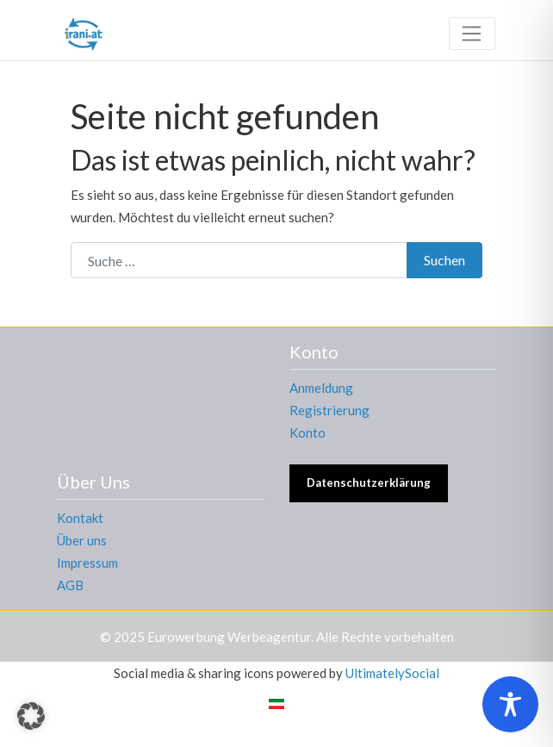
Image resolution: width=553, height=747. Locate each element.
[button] (31, 716)
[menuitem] (276, 703)
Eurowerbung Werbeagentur (229, 636)
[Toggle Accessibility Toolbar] (510, 704)
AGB (70, 585)
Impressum (87, 562)
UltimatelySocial (392, 673)
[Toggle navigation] (472, 33)
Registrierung (329, 410)
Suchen (444, 260)
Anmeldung (321, 387)
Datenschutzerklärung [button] (369, 482)
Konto (307, 432)
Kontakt (80, 518)
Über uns (82, 540)
